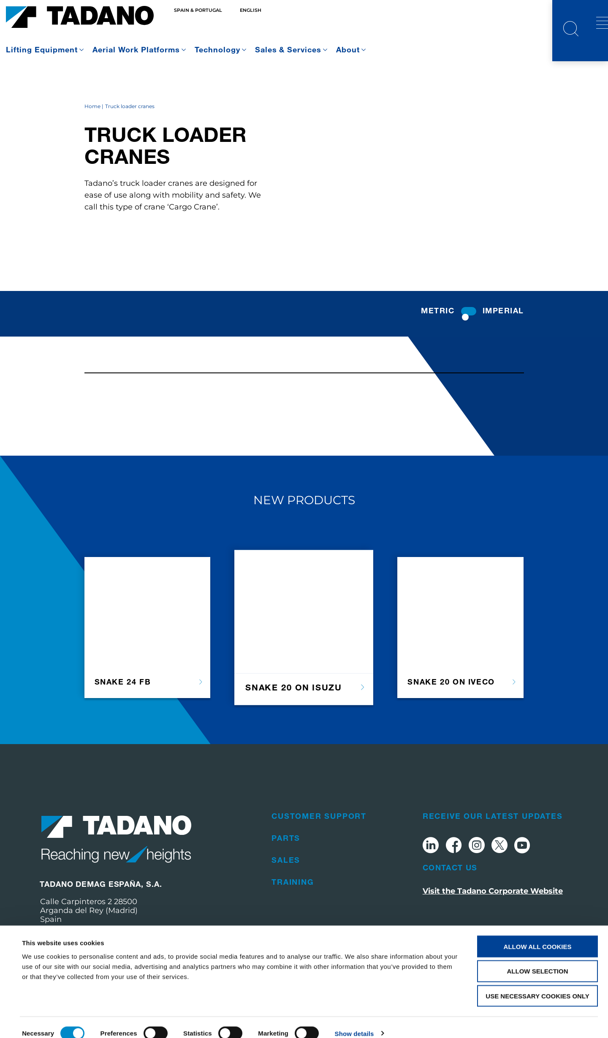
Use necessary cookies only (537, 984)
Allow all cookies (538, 934)
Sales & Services (288, 49)
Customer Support (318, 838)
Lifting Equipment (42, 49)
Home (92, 129)
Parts (285, 860)
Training (292, 904)
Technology (217, 49)
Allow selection (537, 959)
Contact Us (450, 890)
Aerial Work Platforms (136, 49)
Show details (354, 1021)
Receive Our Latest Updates (493, 838)
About (348, 49)
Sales (285, 882)
